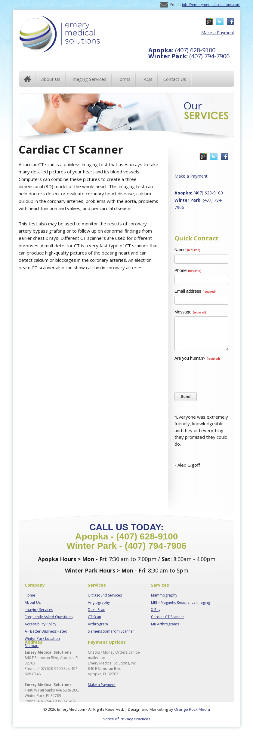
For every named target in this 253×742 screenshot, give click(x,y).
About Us (33, 602)
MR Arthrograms (165, 624)
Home (27, 79)
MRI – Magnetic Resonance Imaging (180, 602)
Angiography (99, 602)
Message (190, 312)
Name (187, 249)
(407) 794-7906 (189, 56)
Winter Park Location (42, 638)
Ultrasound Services (105, 595)
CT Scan (94, 616)
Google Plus (209, 21)
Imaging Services (39, 609)
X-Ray (155, 609)
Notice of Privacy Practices (126, 719)
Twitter (220, 21)
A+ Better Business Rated (46, 631)
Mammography (164, 595)
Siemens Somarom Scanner (111, 631)
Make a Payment (215, 32)
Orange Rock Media (192, 709)
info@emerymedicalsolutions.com (211, 4)
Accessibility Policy (40, 624)
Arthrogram (98, 624)
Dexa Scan (96, 609)
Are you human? (197, 358)
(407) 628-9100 (181, 50)
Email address (195, 291)
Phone (187, 270)
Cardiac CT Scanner (167, 616)
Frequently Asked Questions (49, 616)
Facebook (230, 21)
